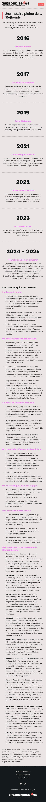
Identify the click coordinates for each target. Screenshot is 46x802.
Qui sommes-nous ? (23, 771)
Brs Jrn (31, 531)
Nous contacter (23, 778)
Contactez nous (36, 481)
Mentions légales (23, 775)
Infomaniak (20, 534)
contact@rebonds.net (16, 759)
